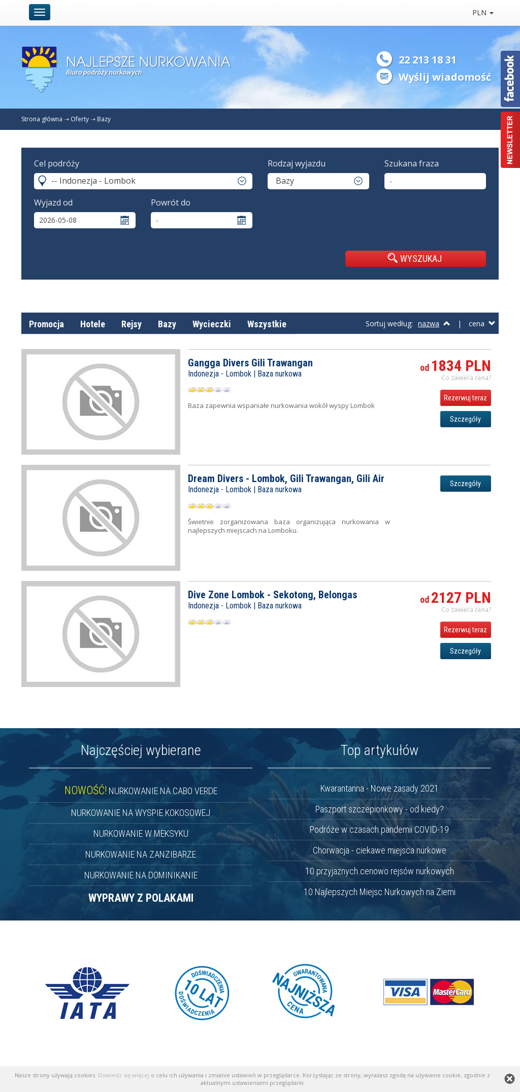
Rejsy (131, 324)
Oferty (80, 119)
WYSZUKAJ (414, 258)
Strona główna (41, 119)
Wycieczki (211, 324)
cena (482, 323)
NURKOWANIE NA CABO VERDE (140, 791)
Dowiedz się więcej (123, 1075)
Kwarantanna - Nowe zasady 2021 (379, 788)
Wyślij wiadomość (445, 77)
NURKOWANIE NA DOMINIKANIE (141, 875)
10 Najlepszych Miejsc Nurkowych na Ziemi (380, 891)
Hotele (92, 324)
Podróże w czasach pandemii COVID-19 (379, 829)
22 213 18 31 (428, 59)
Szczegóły (465, 419)
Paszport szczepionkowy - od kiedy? (379, 809)
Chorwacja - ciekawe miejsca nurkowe (379, 850)
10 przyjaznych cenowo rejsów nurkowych (379, 871)
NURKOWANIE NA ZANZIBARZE (140, 854)
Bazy (104, 119)
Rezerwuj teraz (465, 398)
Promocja (46, 324)
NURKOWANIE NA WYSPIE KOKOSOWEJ (140, 812)
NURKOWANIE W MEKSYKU (140, 833)
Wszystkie (266, 324)
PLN (483, 12)
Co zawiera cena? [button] (466, 377)
